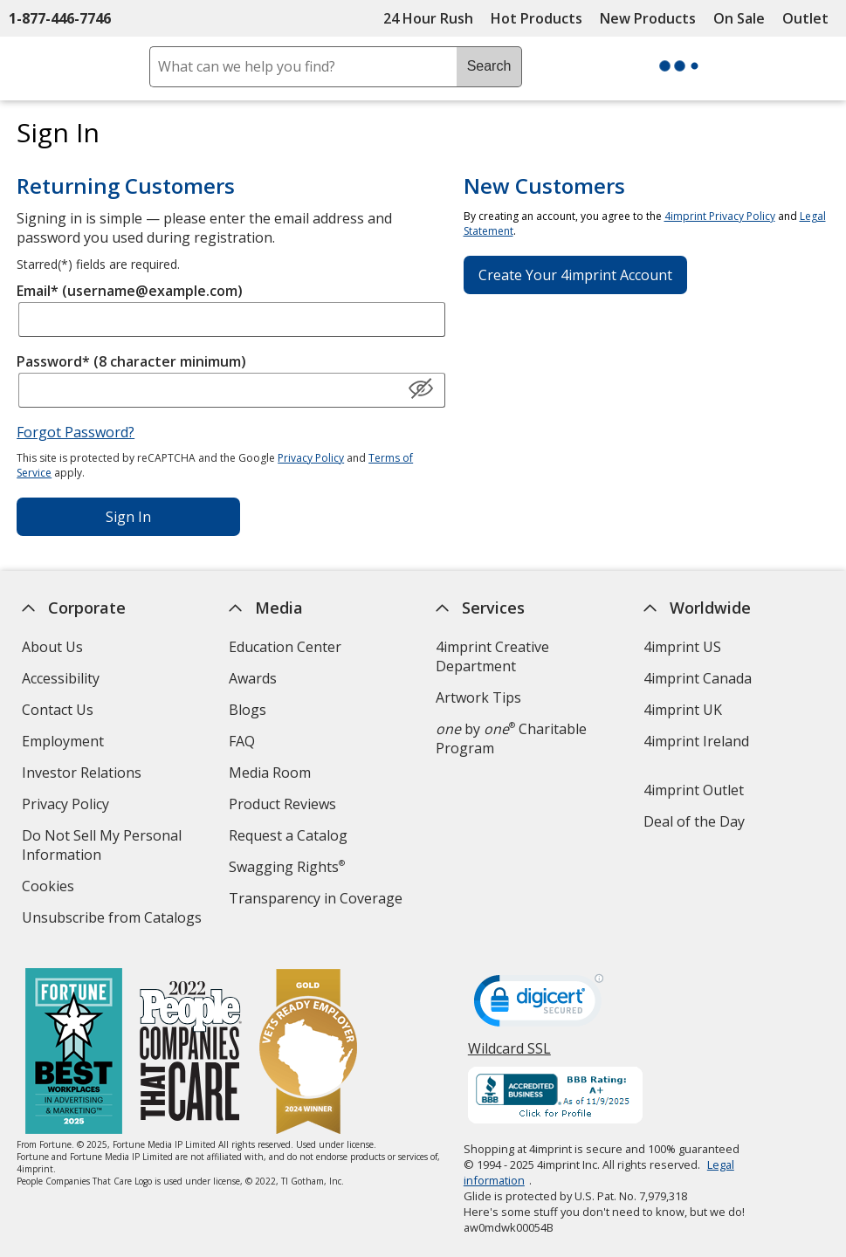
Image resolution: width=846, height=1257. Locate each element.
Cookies (49, 888)
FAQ (242, 741)
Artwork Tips (478, 697)
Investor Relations (83, 774)
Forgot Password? (75, 432)
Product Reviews (282, 804)
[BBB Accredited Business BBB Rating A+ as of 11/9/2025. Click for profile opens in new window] (555, 1097)
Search (489, 65)
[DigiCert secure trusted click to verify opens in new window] (538, 1005)
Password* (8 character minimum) (131, 361)
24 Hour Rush (428, 18)
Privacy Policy (311, 457)
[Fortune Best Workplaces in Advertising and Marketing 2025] (74, 1053)
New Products (648, 18)
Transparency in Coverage (318, 900)
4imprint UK (682, 709)
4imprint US (682, 646)
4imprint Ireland (696, 741)
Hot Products (536, 18)
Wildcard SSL (509, 1055)
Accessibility (60, 678)
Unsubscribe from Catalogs (113, 919)
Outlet (809, 18)
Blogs (247, 709)
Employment (62, 741)
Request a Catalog (288, 835)
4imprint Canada (697, 678)
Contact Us (57, 709)
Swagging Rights (287, 866)
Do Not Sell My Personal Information (101, 847)
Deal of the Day (694, 821)
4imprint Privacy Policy (719, 216)
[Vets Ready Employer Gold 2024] (308, 1053)
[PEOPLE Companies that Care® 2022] (191, 1053)
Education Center (285, 646)
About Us (51, 646)
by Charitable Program (511, 738)
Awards (253, 678)
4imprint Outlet (693, 790)
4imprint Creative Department (492, 656)
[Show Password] (421, 389)
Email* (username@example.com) (130, 290)
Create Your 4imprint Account (575, 275)
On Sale (739, 18)
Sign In (128, 516)
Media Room (270, 772)
